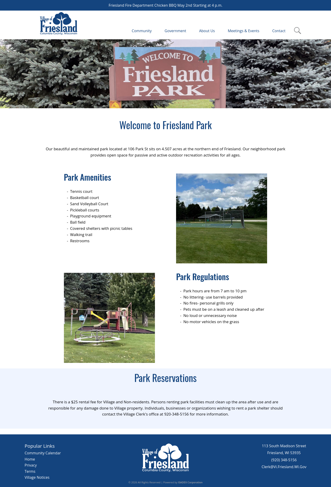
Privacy (31, 465)
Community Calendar (43, 453)
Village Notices (37, 477)
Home (30, 459)
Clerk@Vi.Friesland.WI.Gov (284, 466)
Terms (30, 471)
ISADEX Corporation (190, 482)
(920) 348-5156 (284, 459)
